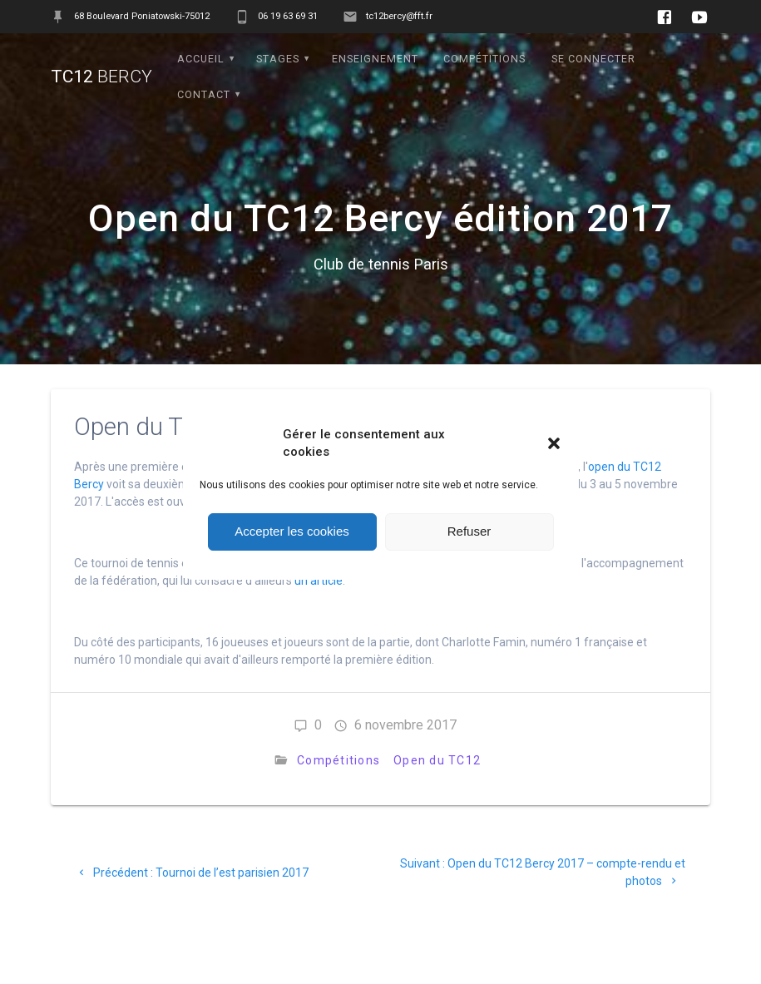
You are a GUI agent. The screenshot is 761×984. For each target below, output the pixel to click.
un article (318, 580)
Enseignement (375, 58)
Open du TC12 (437, 760)
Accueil (201, 58)
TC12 (101, 77)
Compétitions (484, 58)
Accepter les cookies (292, 531)
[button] (554, 443)
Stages (277, 58)
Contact (203, 94)
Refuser (469, 531)
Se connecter (593, 58)
